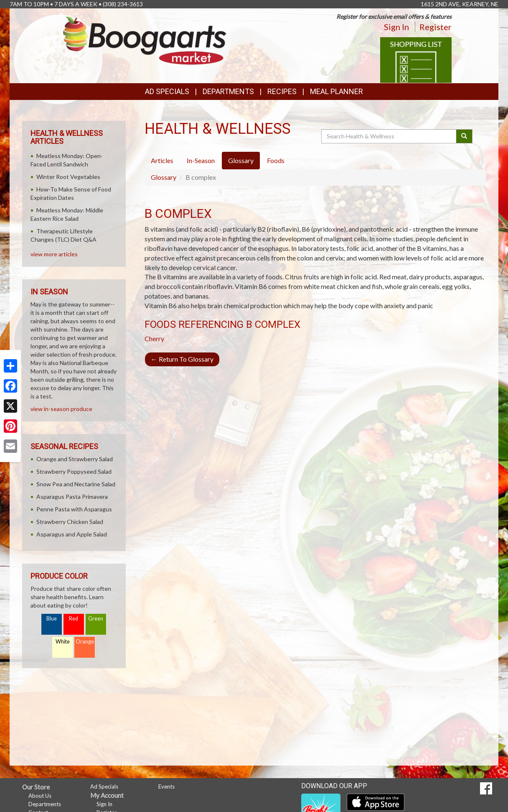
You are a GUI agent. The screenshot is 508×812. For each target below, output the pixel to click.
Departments (44, 804)
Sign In (396, 27)
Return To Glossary (182, 359)
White (63, 641)
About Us (39, 795)
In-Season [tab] (201, 160)
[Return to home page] (144, 39)
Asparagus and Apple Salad (71, 534)
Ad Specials (167, 91)
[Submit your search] (464, 136)
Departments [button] (228, 91)
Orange (85, 641)
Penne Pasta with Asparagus (74, 509)
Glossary (163, 177)
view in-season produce (61, 408)
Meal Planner (336, 91)
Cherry (154, 338)
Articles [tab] (162, 160)
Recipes (282, 91)
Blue (51, 618)
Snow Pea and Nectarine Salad (75, 484)
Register (435, 27)
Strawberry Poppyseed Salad (74, 471)
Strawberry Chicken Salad (69, 521)
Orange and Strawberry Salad (74, 458)
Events (166, 786)
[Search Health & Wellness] (389, 136)
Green (95, 618)
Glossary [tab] (241, 160)
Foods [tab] (275, 160)
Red (73, 618)
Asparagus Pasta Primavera (72, 496)
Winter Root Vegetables (68, 176)
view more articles (54, 254)
